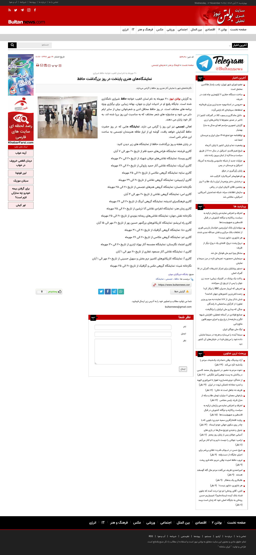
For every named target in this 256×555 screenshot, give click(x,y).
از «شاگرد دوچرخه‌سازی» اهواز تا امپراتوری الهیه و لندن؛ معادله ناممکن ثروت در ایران (219, 382)
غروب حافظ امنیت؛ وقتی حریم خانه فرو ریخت (220, 462)
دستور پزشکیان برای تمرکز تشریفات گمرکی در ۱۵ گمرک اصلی (219, 271)
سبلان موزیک (20, 181)
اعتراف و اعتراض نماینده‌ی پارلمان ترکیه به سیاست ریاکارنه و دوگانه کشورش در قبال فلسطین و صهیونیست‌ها (223, 217)
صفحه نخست (238, 29)
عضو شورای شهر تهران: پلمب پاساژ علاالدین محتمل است (221, 87)
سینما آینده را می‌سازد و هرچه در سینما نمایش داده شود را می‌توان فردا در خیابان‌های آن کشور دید (220, 339)
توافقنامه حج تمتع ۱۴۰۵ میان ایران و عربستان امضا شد (221, 138)
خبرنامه (23, 2)
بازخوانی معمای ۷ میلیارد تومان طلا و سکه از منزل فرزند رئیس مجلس (221, 398)
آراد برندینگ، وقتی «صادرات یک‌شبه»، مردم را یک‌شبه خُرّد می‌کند (221, 362)
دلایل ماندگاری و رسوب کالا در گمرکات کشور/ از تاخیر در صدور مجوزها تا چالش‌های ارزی (219, 118)
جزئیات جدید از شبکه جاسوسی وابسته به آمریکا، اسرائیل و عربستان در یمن (220, 163)
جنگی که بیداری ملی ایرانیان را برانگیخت (223, 309)
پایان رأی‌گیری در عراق (232, 171)
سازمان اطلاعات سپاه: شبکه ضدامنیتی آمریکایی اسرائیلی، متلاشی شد (220, 195)
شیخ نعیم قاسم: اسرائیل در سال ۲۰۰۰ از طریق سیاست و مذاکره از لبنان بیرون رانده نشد (220, 153)
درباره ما (42, 2)
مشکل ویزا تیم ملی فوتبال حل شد (226, 253)
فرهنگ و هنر (173, 65)
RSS (151, 536)
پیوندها (32, 2)
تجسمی (169, 279)
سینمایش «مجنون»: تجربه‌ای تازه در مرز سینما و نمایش (219, 261)
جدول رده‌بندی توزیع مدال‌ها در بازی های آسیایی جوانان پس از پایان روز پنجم (221, 432)
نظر (184, 340)
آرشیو (218, 536)
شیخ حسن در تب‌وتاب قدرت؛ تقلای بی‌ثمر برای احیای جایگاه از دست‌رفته (220, 452)
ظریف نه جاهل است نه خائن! (223, 390)
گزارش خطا (181, 291)
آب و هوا (13, 2)
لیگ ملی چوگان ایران (232, 329)
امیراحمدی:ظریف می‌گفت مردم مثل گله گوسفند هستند (219, 472)
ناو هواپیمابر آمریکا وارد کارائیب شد (226, 176)
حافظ (176, 279)
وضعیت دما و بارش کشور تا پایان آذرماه (223, 145)
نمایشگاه (160, 279)
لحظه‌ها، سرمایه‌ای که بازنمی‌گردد (226, 110)
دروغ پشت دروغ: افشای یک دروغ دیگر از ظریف (222, 245)
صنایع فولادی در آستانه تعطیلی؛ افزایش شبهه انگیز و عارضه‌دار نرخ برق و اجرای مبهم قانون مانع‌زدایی (220, 319)
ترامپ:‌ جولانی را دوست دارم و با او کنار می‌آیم (220, 442)
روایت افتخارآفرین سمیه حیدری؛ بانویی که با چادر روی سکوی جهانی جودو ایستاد (221, 422)
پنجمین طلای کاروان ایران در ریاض (226, 187)
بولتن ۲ (222, 29)
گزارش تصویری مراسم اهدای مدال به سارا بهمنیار (222, 128)
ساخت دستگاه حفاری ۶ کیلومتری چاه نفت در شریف (221, 97)
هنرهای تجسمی (159, 65)
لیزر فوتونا (20, 173)
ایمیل (183, 333)
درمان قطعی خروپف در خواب (21, 163)
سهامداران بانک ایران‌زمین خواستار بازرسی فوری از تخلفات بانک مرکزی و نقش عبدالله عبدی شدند (219, 230)
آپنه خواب (20, 153)
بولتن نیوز (175, 99)
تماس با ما (53, 2)
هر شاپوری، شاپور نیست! (230, 238)
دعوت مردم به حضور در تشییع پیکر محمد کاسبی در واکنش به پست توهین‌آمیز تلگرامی (219, 372)
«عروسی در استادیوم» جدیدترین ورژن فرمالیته (220, 104)
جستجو (208, 536)
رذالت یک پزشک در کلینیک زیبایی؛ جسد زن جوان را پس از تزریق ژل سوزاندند (221, 281)
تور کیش (21, 205)
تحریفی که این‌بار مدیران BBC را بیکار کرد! (222, 288)
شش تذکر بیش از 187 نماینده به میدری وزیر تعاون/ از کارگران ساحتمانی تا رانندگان (221, 302)
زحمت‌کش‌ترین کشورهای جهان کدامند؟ (223, 294)
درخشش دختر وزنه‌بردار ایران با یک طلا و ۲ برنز (220, 181)
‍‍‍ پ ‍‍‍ (54, 66)
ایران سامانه (224, 547)
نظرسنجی (185, 536)
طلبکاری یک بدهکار (229, 480)
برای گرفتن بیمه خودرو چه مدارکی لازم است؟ (20, 193)
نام (184, 326)
